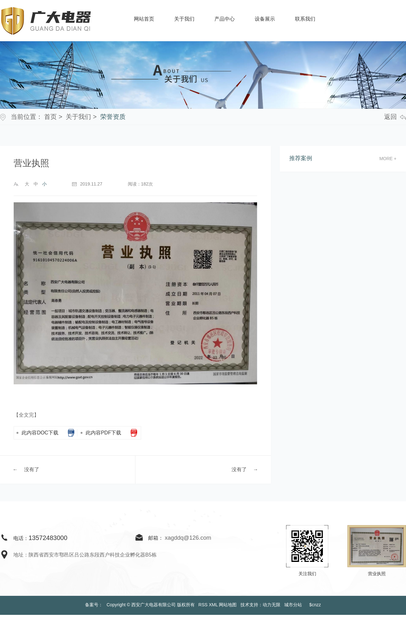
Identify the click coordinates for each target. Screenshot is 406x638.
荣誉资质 (113, 116)
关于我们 (78, 116)
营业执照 (377, 573)
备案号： (94, 604)
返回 (395, 116)
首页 (50, 116)
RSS (203, 604)
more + (387, 158)
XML (213, 604)
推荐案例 (300, 158)
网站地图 (228, 604)
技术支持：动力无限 (260, 604)
